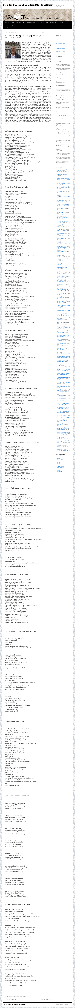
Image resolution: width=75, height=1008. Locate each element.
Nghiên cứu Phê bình (30, 22)
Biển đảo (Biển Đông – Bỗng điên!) (63, 183)
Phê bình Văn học (60, 468)
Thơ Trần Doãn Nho (60, 226)
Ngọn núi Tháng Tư (60, 212)
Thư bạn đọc (34, 25)
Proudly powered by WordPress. (63, 1004)
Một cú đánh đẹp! (60, 307)
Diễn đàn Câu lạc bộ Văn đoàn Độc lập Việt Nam (28, 5)
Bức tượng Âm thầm (61, 420)
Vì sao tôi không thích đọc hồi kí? (63, 305)
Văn (20, 22)
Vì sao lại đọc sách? (60, 273)
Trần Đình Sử (59, 471)
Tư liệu (37, 22)
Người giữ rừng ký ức (61, 343)
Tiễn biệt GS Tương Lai (61, 251)
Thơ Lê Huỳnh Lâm (60, 330)
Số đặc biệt (7, 22)
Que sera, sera (59, 190)
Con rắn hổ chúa (60, 395)
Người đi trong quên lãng (46, 32)
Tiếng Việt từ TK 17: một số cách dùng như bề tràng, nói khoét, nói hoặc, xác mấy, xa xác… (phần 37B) (63, 178)
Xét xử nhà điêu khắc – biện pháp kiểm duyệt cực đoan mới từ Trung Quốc (63, 317)
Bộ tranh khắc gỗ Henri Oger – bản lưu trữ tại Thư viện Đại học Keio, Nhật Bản (63, 408)
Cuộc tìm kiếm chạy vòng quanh (63, 353)
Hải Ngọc (59, 462)
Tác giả (6, 27)
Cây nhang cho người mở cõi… (62, 241)
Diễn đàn (58, 458)
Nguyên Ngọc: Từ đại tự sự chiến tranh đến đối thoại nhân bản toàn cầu (63, 351)
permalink (24, 996)
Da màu (58, 457)
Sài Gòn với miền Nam (61, 201)
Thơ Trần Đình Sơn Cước (61, 293)
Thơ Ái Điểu (59, 303)
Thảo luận (43, 22)
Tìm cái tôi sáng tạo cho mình (62, 224)
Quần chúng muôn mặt (61, 366)
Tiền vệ (58, 470)
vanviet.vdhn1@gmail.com (60, 59)
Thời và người (59, 319)
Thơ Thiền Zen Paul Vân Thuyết (63, 258)
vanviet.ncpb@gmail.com (60, 53)
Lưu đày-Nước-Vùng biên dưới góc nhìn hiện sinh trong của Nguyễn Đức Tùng (63, 428)
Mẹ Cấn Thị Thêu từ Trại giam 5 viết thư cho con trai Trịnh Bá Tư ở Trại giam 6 (63, 301)
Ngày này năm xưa (60, 208)
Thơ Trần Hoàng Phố (61, 442)
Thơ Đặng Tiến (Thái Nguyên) (62, 379)
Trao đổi (48, 25)
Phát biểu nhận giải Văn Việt (64, 25)
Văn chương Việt (60, 472)
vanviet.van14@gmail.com (60, 43)
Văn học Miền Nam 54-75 (51, 22)
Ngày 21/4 (59, 348)
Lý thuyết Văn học (60, 466)
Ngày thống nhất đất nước (62, 238)
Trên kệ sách (54, 25)
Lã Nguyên (59, 464)
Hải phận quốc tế (60, 272)
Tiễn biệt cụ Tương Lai (61, 230)
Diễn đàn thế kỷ (60, 459)
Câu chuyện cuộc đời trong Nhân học (63, 364)
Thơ (23, 22)
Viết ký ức (59, 182)
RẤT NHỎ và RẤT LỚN (61, 332)
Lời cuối (58, 445)
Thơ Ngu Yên (59, 229)
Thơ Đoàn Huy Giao (60, 191)
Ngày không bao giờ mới (61, 193)
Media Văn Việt (41, 25)
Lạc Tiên (58, 309)
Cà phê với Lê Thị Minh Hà (10, 32)
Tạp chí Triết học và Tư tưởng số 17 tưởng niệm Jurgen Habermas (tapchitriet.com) (63, 245)
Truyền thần (59, 446)
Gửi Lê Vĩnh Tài (60, 200)
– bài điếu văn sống (63, 327)
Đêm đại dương (60, 210)
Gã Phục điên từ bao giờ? (61, 340)
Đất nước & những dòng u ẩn (62, 217)
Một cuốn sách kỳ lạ (60, 284)
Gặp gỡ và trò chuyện (9, 25)
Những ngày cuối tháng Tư (62, 269)
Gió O (58, 461)
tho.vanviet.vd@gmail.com (60, 48)
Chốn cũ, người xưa (60, 233)
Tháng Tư (59, 339)
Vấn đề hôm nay (14, 22)
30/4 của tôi (59, 220)
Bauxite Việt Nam (60, 455)
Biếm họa (28, 25)
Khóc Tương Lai (60, 256)
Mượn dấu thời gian (60, 467)
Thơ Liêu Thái (59, 347)
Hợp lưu (58, 463)
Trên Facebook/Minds (19, 25)
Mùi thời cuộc (59, 171)
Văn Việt (19, 37)
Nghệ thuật (61, 22)
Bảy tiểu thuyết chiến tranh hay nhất (63, 281)
